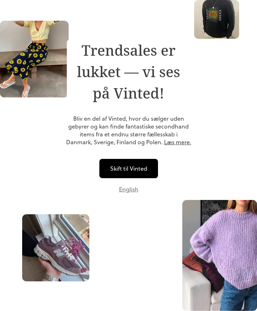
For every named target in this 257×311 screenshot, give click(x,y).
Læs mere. (177, 142)
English (128, 189)
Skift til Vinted (128, 168)
